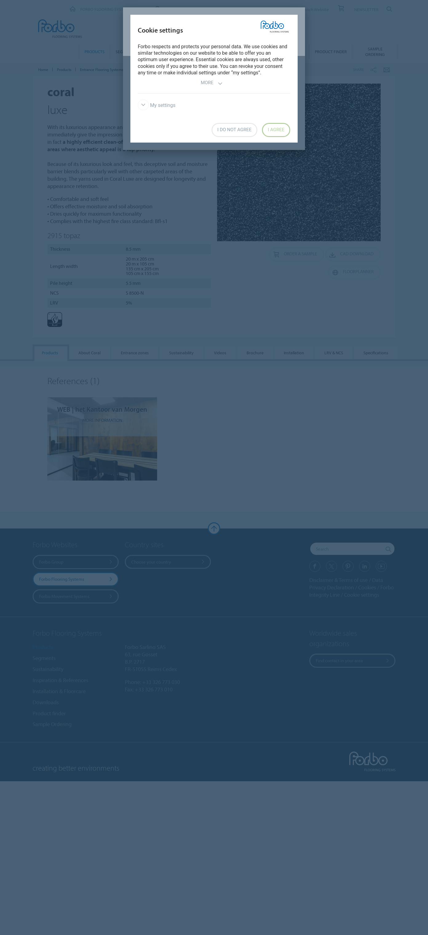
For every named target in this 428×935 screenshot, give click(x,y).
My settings (157, 105)
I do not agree (234, 129)
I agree (276, 129)
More (212, 83)
